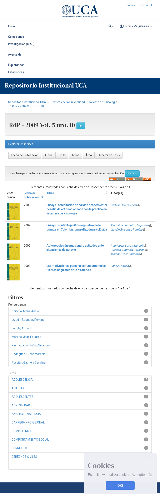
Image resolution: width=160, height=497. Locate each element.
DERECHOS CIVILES (24, 456)
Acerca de (14, 54)
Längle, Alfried (119, 266)
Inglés (131, 5)
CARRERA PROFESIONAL (28, 422)
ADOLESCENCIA (22, 379)
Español (146, 5)
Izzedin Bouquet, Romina (126, 229)
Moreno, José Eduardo (125, 254)
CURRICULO (19, 448)
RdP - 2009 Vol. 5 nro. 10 (28, 106)
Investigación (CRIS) (21, 44)
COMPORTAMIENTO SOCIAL (30, 439)
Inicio (11, 26)
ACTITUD (18, 388)
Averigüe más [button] (142, 475)
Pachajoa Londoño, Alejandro (129, 225)
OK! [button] (120, 485)
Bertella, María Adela (123, 205)
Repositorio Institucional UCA (27, 102)
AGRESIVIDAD (21, 405)
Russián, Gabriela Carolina (127, 249)
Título (50, 193)
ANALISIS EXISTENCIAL (27, 414)
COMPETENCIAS (23, 431)
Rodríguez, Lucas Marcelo (127, 245)
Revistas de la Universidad (68, 102)
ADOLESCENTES (23, 396)
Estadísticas (16, 72)
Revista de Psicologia (103, 102)
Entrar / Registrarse (136, 26)
